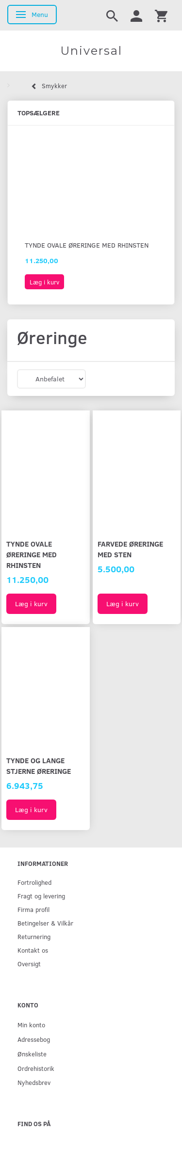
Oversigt (29, 963)
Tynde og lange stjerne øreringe (38, 765)
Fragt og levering (41, 896)
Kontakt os (32, 950)
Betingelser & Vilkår (45, 923)
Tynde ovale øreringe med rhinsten (87, 245)
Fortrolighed (34, 882)
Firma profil (33, 909)
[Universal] (91, 51)
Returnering (33, 936)
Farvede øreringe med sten (130, 548)
